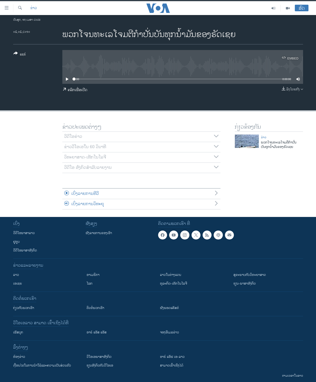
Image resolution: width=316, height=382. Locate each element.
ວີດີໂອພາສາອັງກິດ (25, 250)
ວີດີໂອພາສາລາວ (24, 233)
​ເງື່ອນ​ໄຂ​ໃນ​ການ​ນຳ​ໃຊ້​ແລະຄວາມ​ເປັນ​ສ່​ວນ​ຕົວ (42, 365)
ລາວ (16, 274)
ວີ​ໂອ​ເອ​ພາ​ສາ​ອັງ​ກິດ (99, 356)
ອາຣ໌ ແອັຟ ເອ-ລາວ (172, 356)
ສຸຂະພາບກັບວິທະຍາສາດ (249, 274)
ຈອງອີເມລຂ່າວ (169, 332)
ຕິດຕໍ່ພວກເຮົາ (95, 307)
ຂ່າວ (33, 8)
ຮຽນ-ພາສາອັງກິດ (244, 283)
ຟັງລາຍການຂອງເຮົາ (99, 233)
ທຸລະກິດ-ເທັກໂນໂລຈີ (173, 283)
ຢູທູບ (16, 241)
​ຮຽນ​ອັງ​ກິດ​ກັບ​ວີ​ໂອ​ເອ (100, 365)
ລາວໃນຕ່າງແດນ (170, 274)
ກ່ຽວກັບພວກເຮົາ (23, 307)
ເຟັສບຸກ (18, 332)
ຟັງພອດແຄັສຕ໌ (169, 307)
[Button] (19, 54)
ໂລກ (89, 283)
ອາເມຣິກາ (93, 274)
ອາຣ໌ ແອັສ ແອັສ (97, 332)
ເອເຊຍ (17, 283)
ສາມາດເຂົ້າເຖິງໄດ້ (171, 365)
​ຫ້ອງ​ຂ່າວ (19, 356)
